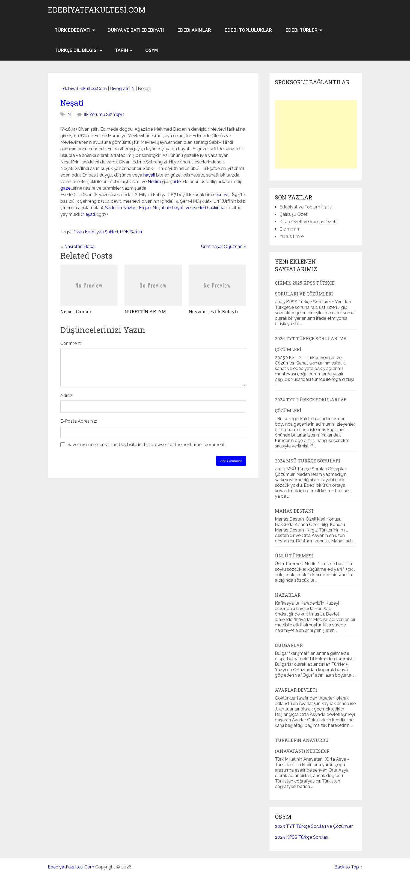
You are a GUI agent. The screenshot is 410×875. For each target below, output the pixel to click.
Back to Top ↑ (348, 867)
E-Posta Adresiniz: (78, 421)
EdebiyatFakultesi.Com (96, 10)
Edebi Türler (301, 30)
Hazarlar (288, 595)
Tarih (121, 50)
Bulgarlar (289, 645)
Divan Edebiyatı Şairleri (95, 231)
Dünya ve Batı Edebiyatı (136, 30)
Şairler (136, 231)
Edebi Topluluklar (248, 30)
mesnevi (219, 194)
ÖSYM (151, 50)
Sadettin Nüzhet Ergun (128, 207)
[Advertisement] (316, 134)
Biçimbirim (290, 229)
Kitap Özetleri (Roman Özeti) (309, 221)
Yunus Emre (292, 236)
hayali (149, 175)
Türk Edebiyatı (72, 30)
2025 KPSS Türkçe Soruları (301, 837)
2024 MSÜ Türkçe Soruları (307, 461)
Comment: (71, 343)
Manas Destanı (294, 511)
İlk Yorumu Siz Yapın (104, 114)
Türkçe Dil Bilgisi (76, 50)
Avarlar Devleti (296, 690)
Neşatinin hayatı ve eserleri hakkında (189, 207)
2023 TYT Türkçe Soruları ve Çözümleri (314, 826)
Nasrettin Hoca (79, 246)
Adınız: (66, 395)
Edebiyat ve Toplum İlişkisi (306, 207)
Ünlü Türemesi (294, 556)
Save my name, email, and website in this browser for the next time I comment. (146, 444)
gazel (66, 188)
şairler (176, 181)
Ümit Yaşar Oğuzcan (221, 246)
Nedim (154, 181)
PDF (124, 231)
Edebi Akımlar (194, 30)
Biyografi (119, 88)
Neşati (72, 103)
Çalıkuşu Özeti (294, 214)
